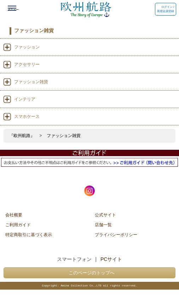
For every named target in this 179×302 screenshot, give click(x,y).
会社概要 (13, 214)
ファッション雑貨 (64, 135)
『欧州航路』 (22, 135)
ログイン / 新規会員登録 (165, 9)
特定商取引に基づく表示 (28, 234)
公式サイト (105, 214)
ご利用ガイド (18, 224)
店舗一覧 (103, 224)
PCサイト (111, 259)
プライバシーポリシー (116, 234)
